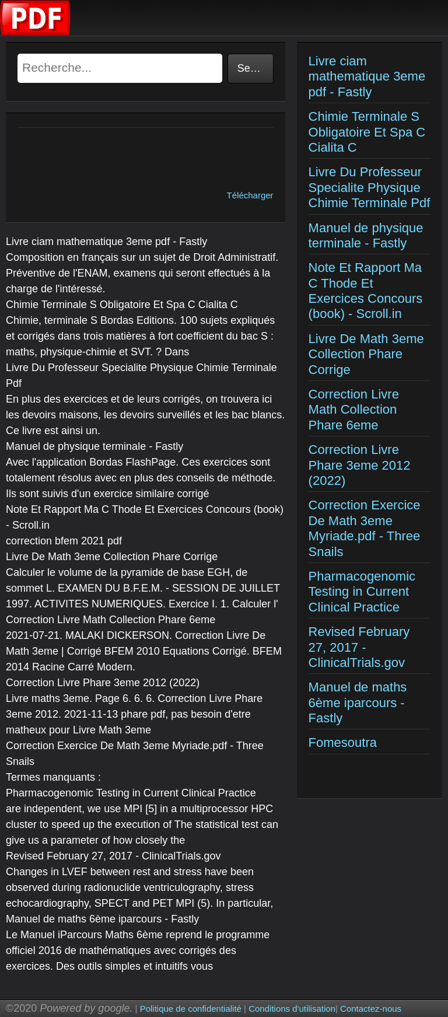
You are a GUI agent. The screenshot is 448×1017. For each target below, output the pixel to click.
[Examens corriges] (35, 32)
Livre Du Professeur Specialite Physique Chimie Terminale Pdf (369, 187)
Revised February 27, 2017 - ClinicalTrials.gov (359, 647)
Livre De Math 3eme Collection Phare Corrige (366, 354)
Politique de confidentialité (191, 1008)
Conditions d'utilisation (292, 1008)
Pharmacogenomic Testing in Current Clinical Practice (362, 591)
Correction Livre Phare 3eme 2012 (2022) (360, 465)
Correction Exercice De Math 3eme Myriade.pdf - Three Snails (365, 528)
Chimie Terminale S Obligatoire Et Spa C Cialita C (367, 132)
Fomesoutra (343, 742)
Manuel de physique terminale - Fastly (366, 235)
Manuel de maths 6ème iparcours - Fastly (358, 702)
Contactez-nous (370, 1008)
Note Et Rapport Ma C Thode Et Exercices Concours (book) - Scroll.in (366, 290)
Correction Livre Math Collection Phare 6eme (354, 409)
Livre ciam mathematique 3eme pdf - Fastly (367, 76)
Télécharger (250, 195)
